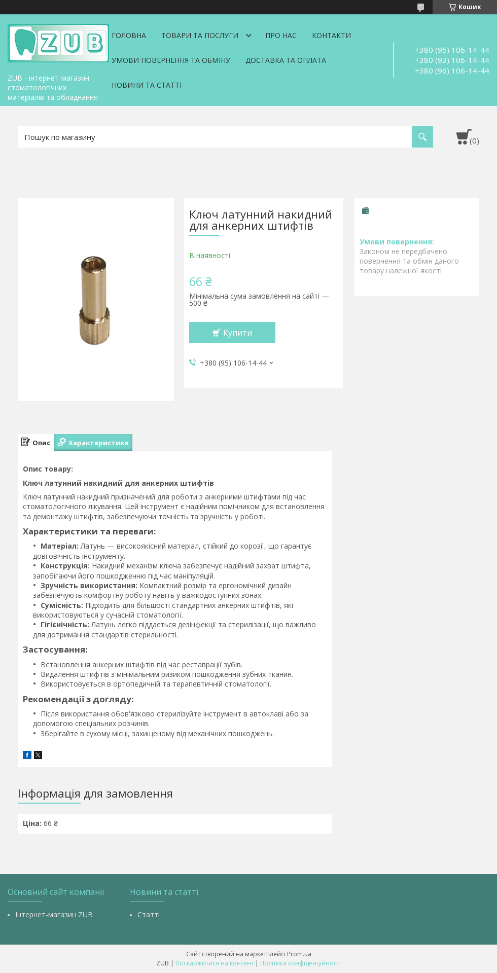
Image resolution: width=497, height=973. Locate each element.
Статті (148, 914)
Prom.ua (299, 954)
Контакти (331, 35)
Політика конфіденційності (300, 963)
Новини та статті (147, 85)
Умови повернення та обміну (171, 60)
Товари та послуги (199, 35)
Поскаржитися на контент (214, 963)
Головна (129, 35)
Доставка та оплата (285, 60)
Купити (237, 332)
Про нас (281, 35)
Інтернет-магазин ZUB (54, 914)
